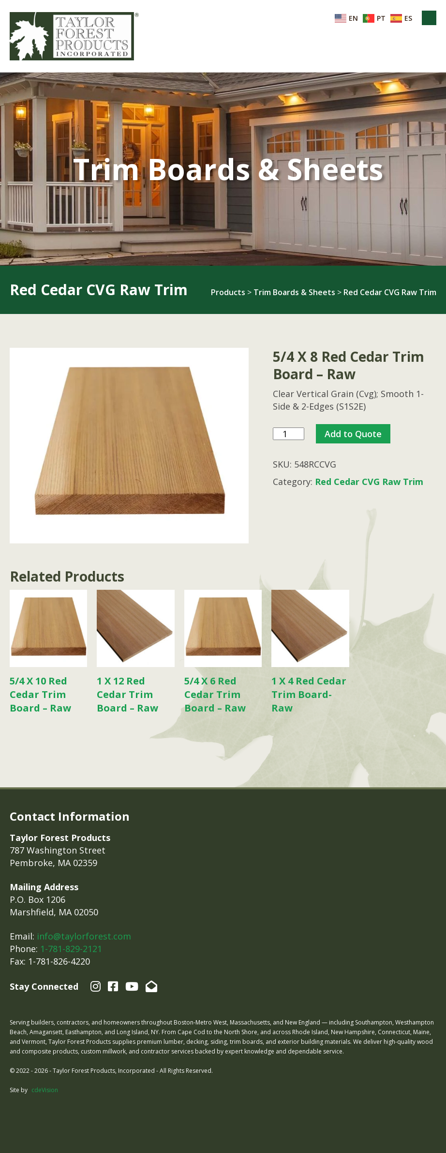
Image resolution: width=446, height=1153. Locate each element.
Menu (429, 18)
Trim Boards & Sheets (294, 292)
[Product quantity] (288, 434)
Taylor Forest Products (74, 36)
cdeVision (44, 1090)
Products (228, 292)
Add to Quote (353, 434)
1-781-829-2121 (71, 948)
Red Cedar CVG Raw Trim (389, 292)
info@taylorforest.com (84, 936)
